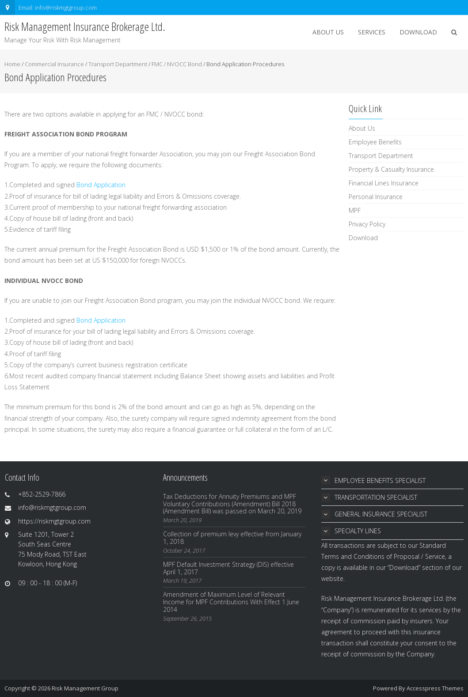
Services (371, 32)
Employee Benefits (375, 142)
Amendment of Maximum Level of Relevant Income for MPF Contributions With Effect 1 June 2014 (231, 602)
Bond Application (101, 185)
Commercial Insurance (54, 64)
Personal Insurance (376, 196)
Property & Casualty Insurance (391, 169)
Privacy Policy (367, 224)
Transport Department (117, 64)
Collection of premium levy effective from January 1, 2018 (232, 538)
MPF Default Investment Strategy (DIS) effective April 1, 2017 (228, 568)
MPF (355, 210)
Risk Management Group (85, 688)
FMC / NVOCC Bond (177, 64)
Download (418, 32)
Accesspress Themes (435, 688)
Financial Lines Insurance (384, 183)
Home (12, 64)
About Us (328, 32)
